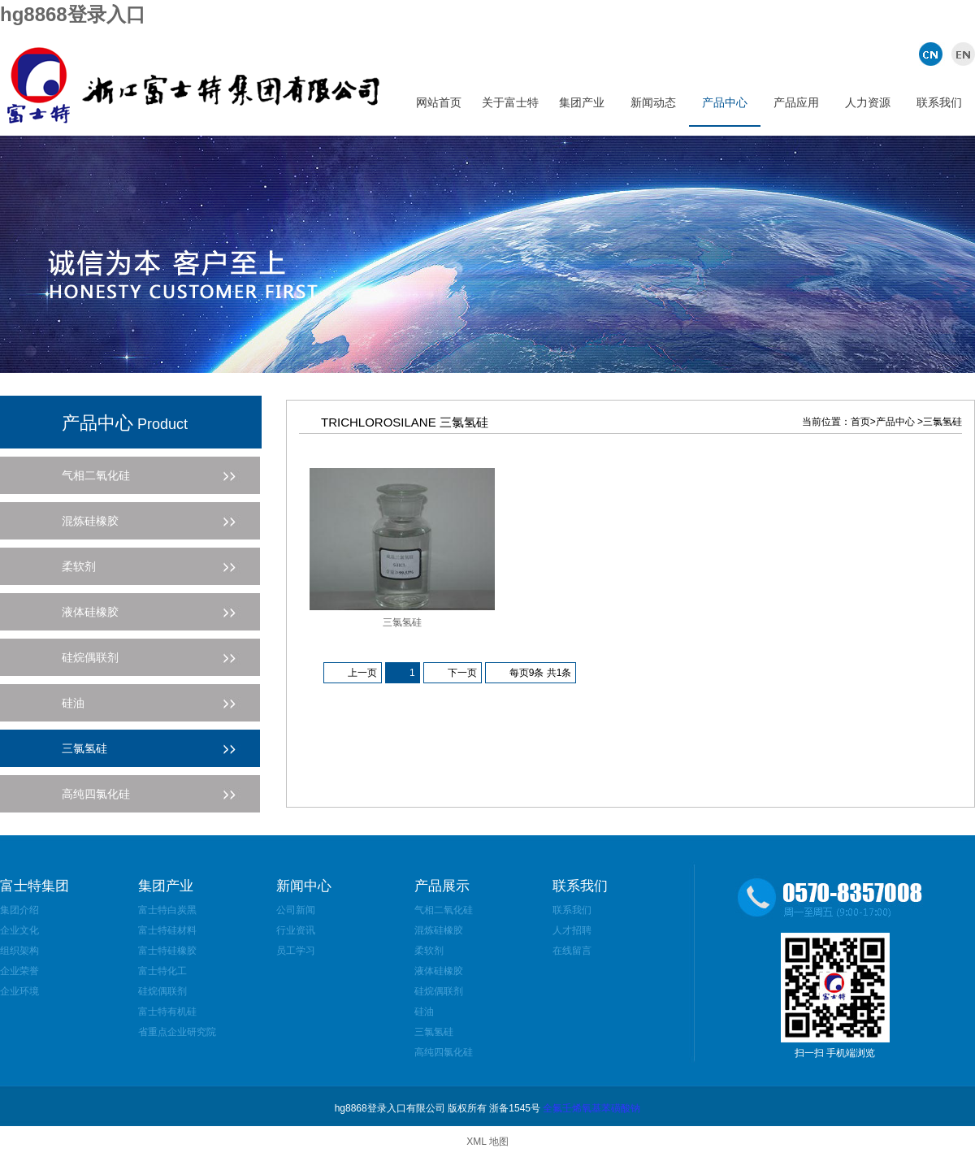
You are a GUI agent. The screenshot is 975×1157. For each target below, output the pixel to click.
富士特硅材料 (167, 930)
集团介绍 (19, 910)
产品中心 (725, 102)
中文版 (932, 53)
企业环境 (19, 991)
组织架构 (19, 950)
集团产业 (581, 102)
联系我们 (939, 102)
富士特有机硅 (167, 1011)
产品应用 (796, 102)
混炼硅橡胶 (438, 930)
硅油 (424, 1011)
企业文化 (19, 930)
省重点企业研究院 (177, 1032)
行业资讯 (295, 930)
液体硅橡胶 (438, 971)
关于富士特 (510, 102)
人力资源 (867, 102)
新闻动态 (653, 102)
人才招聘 (572, 930)
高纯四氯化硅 (443, 1052)
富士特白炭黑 (167, 910)
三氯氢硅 (402, 622)
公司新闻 (295, 910)
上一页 (362, 672)
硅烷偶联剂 (162, 991)
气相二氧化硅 (443, 910)
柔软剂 (429, 950)
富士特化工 (162, 971)
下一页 (462, 672)
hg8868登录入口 (72, 14)
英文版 (961, 53)
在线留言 (572, 950)
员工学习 (295, 950)
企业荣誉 (19, 971)
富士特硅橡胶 (167, 950)
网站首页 (439, 102)
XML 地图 (487, 1141)
